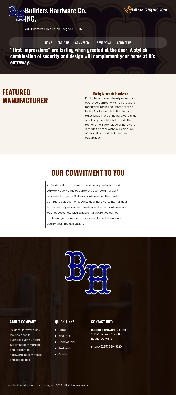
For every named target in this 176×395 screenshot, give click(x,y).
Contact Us (124, 42)
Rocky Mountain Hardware (110, 93)
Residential (104, 42)
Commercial (83, 42)
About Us (63, 42)
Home (48, 42)
